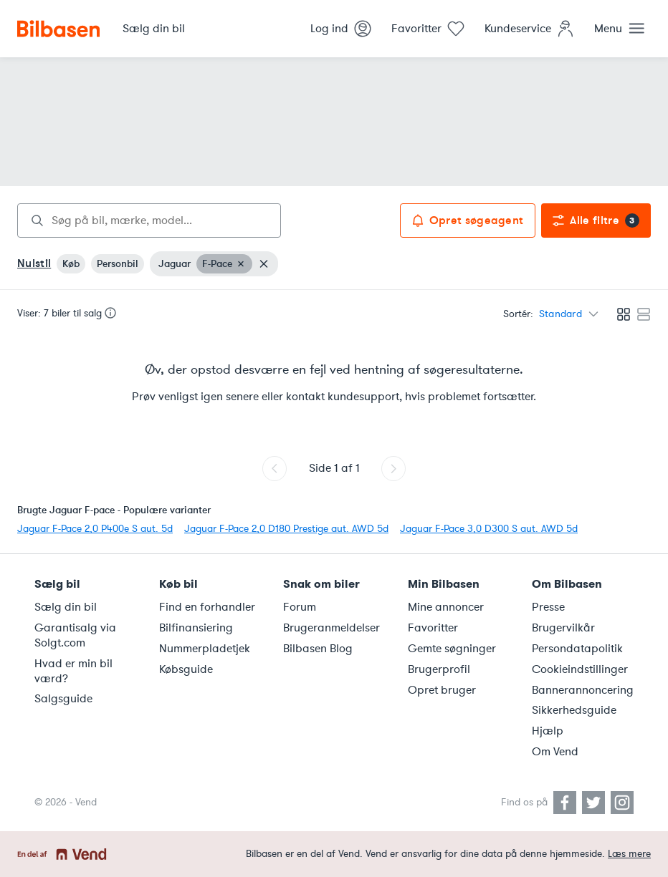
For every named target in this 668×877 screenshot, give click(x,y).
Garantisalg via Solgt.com (75, 635)
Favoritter (433, 628)
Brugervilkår (563, 628)
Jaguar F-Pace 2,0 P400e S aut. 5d (95, 529)
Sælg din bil (65, 607)
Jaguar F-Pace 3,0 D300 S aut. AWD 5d (489, 529)
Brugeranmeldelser (331, 628)
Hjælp (547, 731)
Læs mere (629, 854)
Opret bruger (442, 690)
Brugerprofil (439, 669)
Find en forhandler (207, 607)
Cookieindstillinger (580, 669)
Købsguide (186, 669)
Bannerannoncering (583, 690)
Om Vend (555, 752)
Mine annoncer (446, 607)
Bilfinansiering (196, 628)
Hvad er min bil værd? (73, 671)
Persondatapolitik (577, 648)
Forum (299, 607)
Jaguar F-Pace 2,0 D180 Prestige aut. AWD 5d (286, 529)
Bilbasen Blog (318, 648)
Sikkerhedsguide (574, 710)
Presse (548, 607)
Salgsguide (63, 699)
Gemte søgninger (452, 648)
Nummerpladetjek (204, 648)
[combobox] (149, 220)
